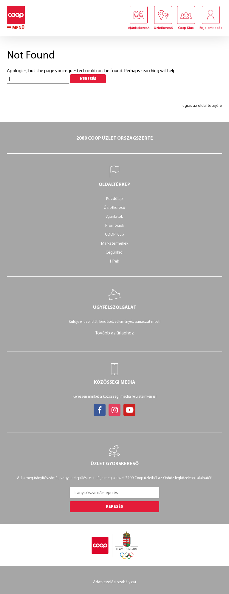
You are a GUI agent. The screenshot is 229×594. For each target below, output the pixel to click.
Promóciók (114, 225)
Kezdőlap (114, 199)
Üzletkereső (163, 28)
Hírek (114, 261)
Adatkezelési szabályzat (114, 582)
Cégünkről (114, 252)
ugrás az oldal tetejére (202, 106)
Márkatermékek (114, 243)
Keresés (114, 506)
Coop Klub (186, 28)
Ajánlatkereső (138, 28)
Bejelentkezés (210, 28)
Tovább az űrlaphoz (114, 333)
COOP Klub (114, 234)
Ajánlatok (114, 217)
